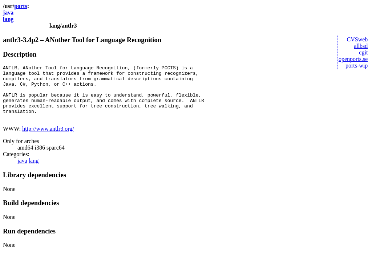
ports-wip (356, 65)
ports (20, 6)
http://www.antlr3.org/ (48, 139)
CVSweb (357, 39)
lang (8, 19)
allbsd (361, 46)
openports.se (353, 59)
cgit (363, 52)
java (8, 12)
